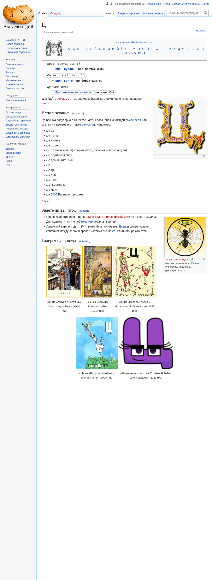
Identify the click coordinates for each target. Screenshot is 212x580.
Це (69, 32)
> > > (149, 42)
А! (69, 48)
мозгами (87, 220)
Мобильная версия (150, 574)
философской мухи (117, 215)
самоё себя (133, 118)
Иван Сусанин (65, 69)
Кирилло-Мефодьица (134, 42)
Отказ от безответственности (119, 574)
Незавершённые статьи (86, 546)
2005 (54, 193)
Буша (122, 225)
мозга (111, 229)
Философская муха (176, 258)
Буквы (63, 546)
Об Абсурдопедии (90, 574)
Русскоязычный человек (73, 91)
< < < (118, 42)
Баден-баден (94, 215)
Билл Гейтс (64, 80)
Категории (50, 546)
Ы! (125, 53)
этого (45, 102)
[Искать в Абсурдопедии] (187, 13)
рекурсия (88, 123)
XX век (195, 262)
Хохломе (63, 97)
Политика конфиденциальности (59, 574)
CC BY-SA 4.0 (90, 568)
